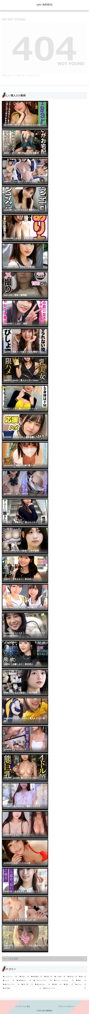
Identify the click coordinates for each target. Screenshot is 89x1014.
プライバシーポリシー (66, 1006)
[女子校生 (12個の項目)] (22, 988)
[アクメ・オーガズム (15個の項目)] (64, 980)
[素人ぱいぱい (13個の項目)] (42, 984)
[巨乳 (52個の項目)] (48, 976)
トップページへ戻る (22, 1006)
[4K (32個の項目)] (82, 976)
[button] (85, 958)
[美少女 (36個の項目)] (72, 976)
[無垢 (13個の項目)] (81, 980)
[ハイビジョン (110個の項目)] (10, 976)
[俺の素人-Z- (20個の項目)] (24, 980)
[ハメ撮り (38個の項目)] (60, 976)
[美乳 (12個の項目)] (68, 984)
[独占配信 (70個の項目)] (36, 976)
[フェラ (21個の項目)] (8, 980)
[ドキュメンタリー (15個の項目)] (43, 980)
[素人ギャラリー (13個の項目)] (11, 984)
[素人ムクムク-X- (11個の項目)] (64, 988)
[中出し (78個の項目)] (24, 976)
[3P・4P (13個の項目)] (27, 984)
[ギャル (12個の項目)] (80, 984)
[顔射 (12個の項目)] (56, 984)
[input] (44, 958)
